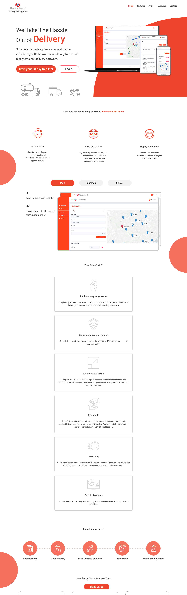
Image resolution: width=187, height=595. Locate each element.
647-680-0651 (16, 580)
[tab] (62, 183)
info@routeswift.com (19, 585)
